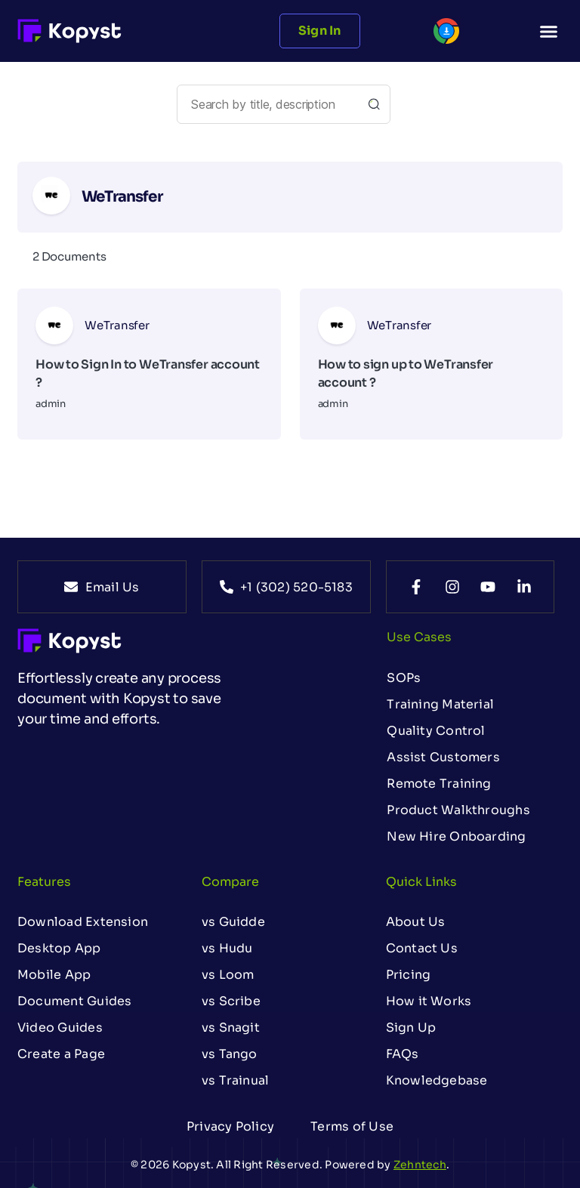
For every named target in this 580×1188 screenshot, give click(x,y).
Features (44, 882)
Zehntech (419, 1164)
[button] (548, 31)
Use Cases (419, 637)
